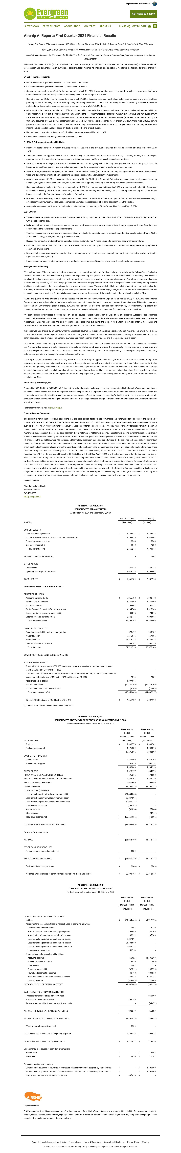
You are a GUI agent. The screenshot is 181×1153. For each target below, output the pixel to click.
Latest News (31, 26)
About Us (105, 26)
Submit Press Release (71, 1142)
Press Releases (51, 26)
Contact (90, 26)
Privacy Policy (133, 1142)
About (34, 1142)
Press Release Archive (49, 1142)
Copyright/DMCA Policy (114, 1142)
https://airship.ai (55, 408)
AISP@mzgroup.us (32, 497)
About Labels (72, 26)
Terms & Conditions (92, 1142)
